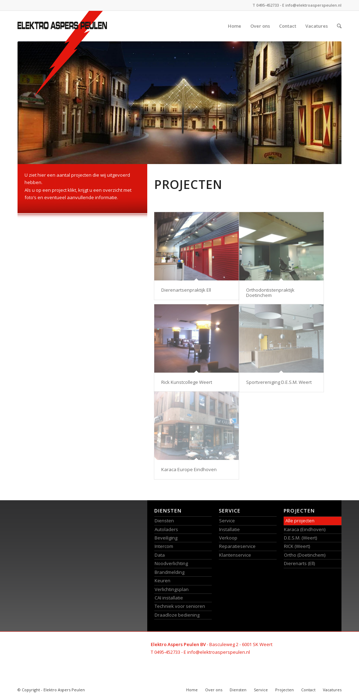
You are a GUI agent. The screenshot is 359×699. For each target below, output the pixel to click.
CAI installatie (169, 598)
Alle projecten (299, 520)
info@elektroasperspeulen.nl (313, 5)
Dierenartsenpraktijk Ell (186, 290)
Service (227, 520)
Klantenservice (235, 555)
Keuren (162, 580)
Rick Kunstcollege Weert (186, 382)
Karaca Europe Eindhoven (189, 469)
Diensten (164, 520)
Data (160, 555)
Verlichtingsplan (172, 589)
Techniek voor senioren (180, 606)
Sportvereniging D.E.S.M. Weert (279, 382)
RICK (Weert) (297, 546)
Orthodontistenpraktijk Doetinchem (270, 292)
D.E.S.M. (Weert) (300, 538)
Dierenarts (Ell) (299, 563)
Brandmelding (169, 572)
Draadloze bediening (177, 615)
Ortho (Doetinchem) (304, 555)
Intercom (164, 546)
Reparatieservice (237, 546)
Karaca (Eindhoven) (304, 529)
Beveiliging (166, 538)
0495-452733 (267, 5)
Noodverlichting (171, 563)
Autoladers (166, 529)
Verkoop (228, 538)
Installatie (229, 529)
